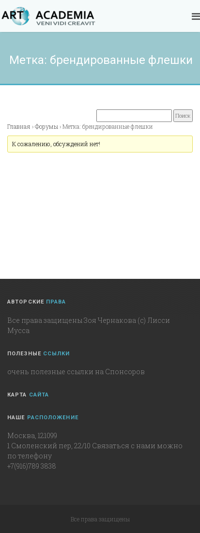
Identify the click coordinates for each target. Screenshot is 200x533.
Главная (19, 126)
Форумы (46, 126)
